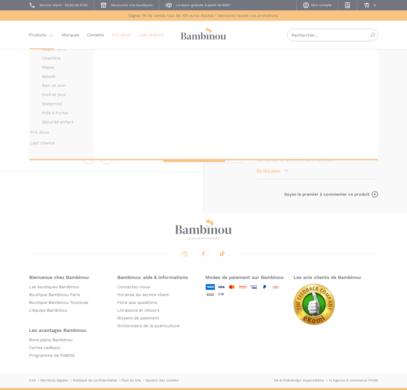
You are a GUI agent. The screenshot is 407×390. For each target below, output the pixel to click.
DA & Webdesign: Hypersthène (299, 380)
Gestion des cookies (162, 380)
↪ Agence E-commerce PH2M (353, 380)
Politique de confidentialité (95, 380)
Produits (37, 34)
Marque (296, 98)
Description (269, 98)
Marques (70, 34)
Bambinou (203, 34)
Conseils (95, 34)
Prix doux (121, 34)
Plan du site (131, 380)
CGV (32, 380)
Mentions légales (54, 380)
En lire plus (268, 170)
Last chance (151, 34)
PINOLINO (265, 56)
